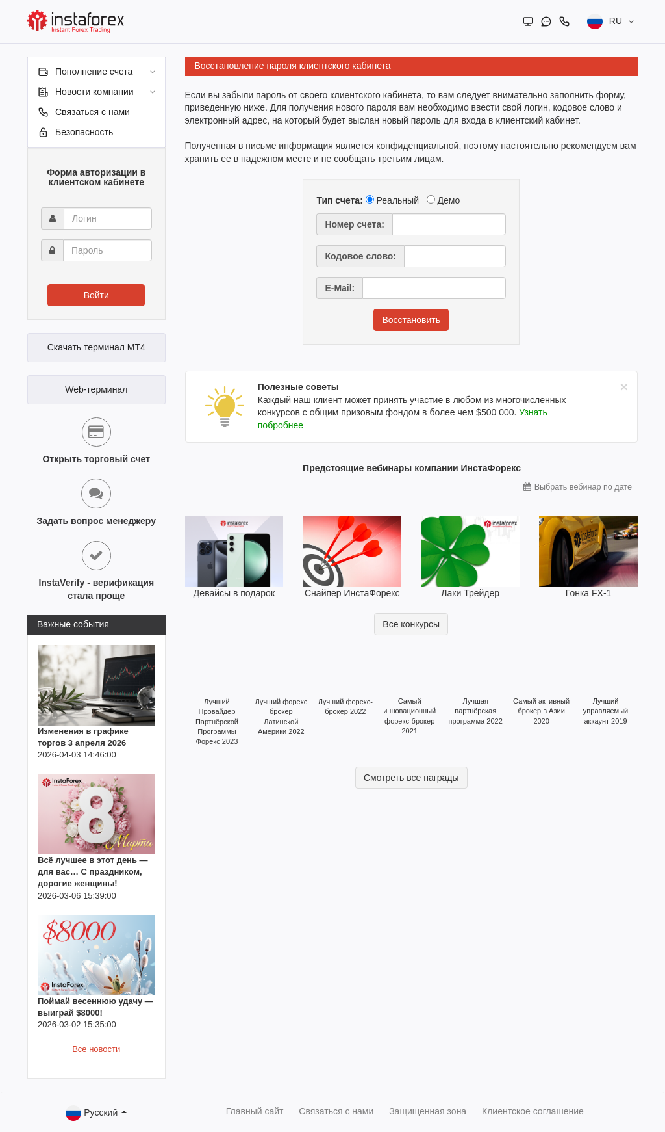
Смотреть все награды (411, 777)
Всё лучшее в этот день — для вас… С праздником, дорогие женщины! (93, 871)
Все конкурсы (411, 624)
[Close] (624, 386)
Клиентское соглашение (533, 1111)
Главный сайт (255, 1111)
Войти (96, 295)
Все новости (96, 1049)
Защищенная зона (427, 1111)
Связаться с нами (336, 1111)
